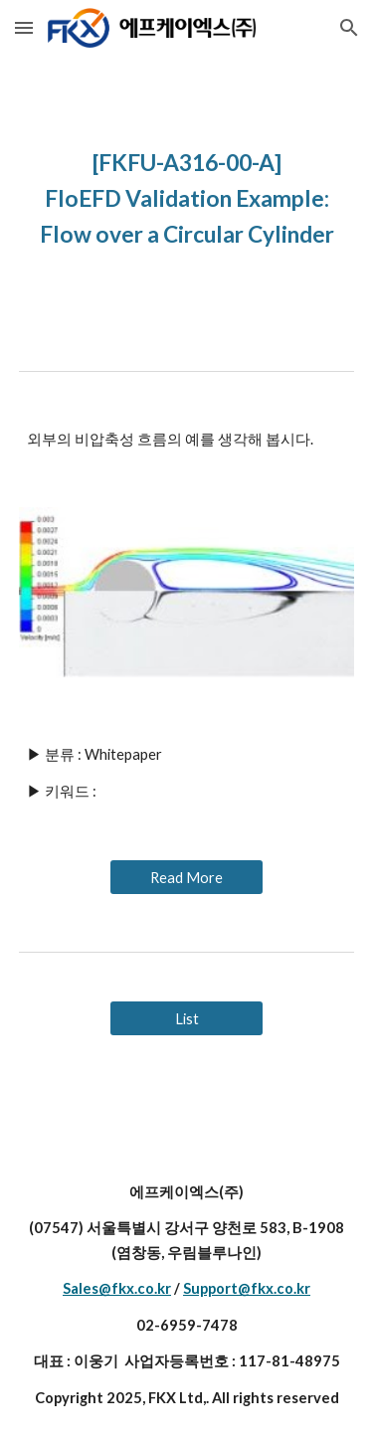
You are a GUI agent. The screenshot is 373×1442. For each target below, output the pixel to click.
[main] (187, 197)
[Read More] (186, 877)
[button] (24, 27)
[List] (186, 1018)
